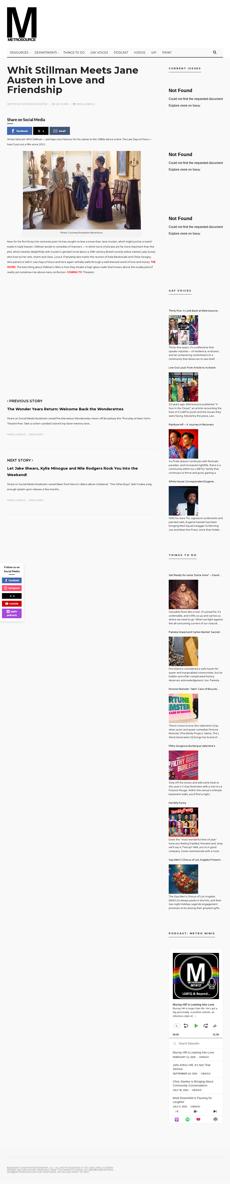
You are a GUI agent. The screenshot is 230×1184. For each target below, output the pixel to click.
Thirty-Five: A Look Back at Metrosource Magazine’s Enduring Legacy (193, 313)
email (59, 132)
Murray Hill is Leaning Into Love (193, 1053)
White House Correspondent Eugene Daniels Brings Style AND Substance (191, 483)
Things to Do (74, 54)
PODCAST (121, 54)
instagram (12, 588)
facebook (19, 132)
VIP (153, 54)
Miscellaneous (85, 105)
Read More (36, 441)
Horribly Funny (177, 804)
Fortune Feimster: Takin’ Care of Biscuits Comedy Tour (193, 691)
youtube (11, 603)
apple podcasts (12, 613)
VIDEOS (139, 54)
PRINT (166, 54)
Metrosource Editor (34, 105)
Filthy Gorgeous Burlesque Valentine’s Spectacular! (192, 748)
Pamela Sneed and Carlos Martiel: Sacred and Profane (194, 634)
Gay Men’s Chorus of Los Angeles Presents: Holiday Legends (195, 862)
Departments (46, 54)
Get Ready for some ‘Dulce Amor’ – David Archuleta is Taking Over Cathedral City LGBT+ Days (194, 577)
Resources (19, 54)
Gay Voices (99, 54)
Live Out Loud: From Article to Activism (192, 369)
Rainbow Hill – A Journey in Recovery (191, 426)
